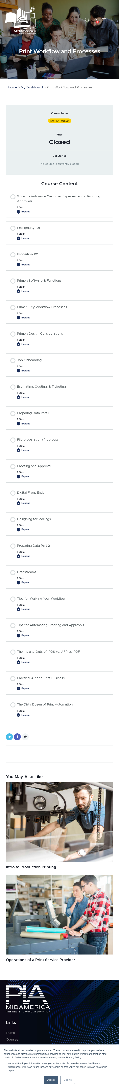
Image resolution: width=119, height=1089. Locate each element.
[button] (104, 20)
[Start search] (87, 20)
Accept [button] (51, 1080)
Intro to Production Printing (32, 872)
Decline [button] (68, 1080)
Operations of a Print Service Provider (43, 965)
